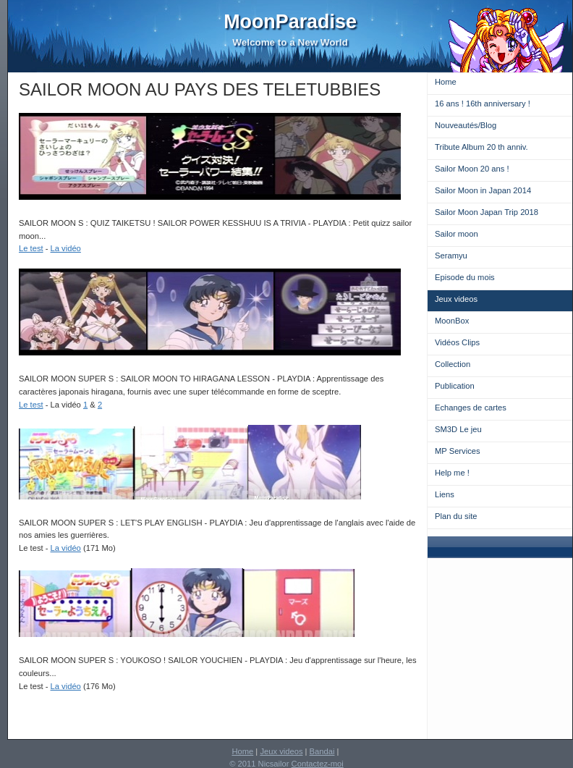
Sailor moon (456, 233)
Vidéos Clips (457, 342)
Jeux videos (456, 299)
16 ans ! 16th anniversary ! (482, 103)
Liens (444, 494)
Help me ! (452, 472)
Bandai (322, 751)
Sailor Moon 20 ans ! (472, 168)
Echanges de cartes (470, 407)
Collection (452, 364)
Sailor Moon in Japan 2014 (483, 190)
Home (446, 81)
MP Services (457, 451)
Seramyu (451, 255)
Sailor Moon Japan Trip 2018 (486, 212)
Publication (455, 385)
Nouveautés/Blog (465, 125)
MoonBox (452, 320)
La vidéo (66, 248)
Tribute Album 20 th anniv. (481, 147)
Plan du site (456, 516)
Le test (31, 248)
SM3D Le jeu (458, 429)
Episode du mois (465, 277)
